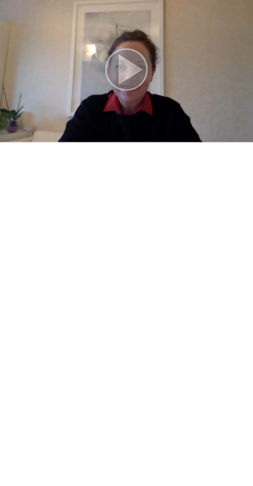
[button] (126, 71)
